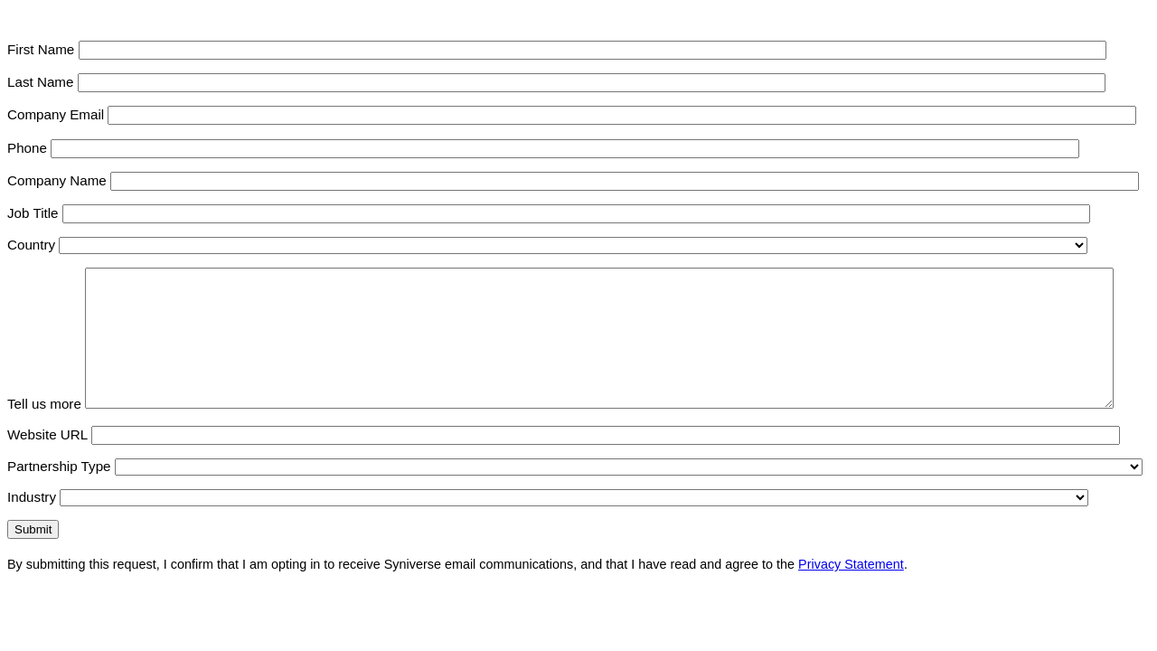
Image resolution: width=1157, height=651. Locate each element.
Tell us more (44, 431)
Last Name (40, 82)
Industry (31, 524)
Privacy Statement (851, 591)
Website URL (47, 461)
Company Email (55, 114)
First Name (40, 49)
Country (31, 244)
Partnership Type (59, 493)
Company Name (57, 180)
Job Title (33, 213)
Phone (27, 148)
